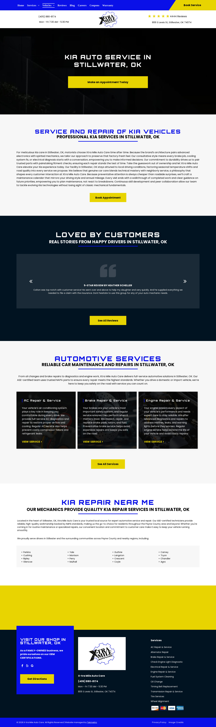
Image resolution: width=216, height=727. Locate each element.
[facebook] (22, 666)
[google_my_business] (32, 666)
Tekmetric (92, 722)
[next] (185, 281)
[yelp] (27, 666)
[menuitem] (22, 5)
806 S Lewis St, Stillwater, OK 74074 (171, 22)
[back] (31, 281)
